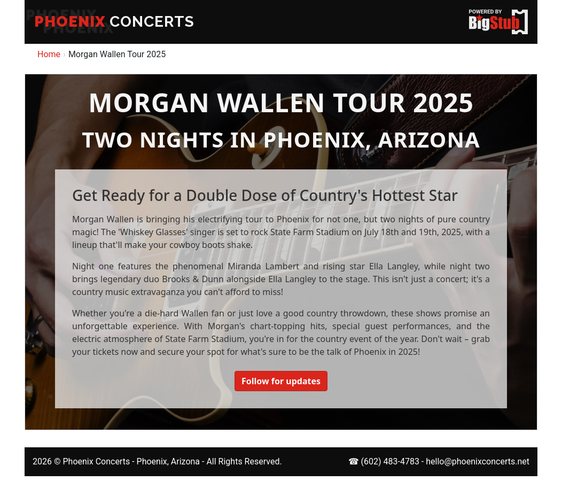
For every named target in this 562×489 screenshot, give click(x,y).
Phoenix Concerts (96, 461)
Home (48, 54)
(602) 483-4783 (390, 461)
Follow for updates (281, 381)
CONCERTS (114, 21)
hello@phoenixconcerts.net (477, 461)
